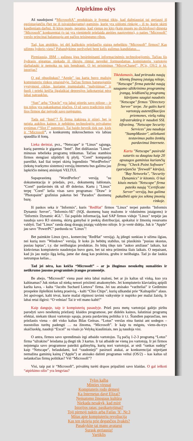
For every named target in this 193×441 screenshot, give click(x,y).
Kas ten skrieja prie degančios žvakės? (99, 421)
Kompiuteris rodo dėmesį (98, 389)
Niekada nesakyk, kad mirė (99, 403)
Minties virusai (99, 385)
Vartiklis (99, 434)
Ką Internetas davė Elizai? (99, 394)
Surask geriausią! (99, 430)
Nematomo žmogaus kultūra (99, 398)
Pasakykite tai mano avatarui (99, 425)
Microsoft (37, 132)
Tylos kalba (99, 380)
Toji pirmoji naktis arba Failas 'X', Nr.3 (99, 412)
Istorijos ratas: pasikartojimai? (99, 407)
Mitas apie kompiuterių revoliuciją (99, 416)
